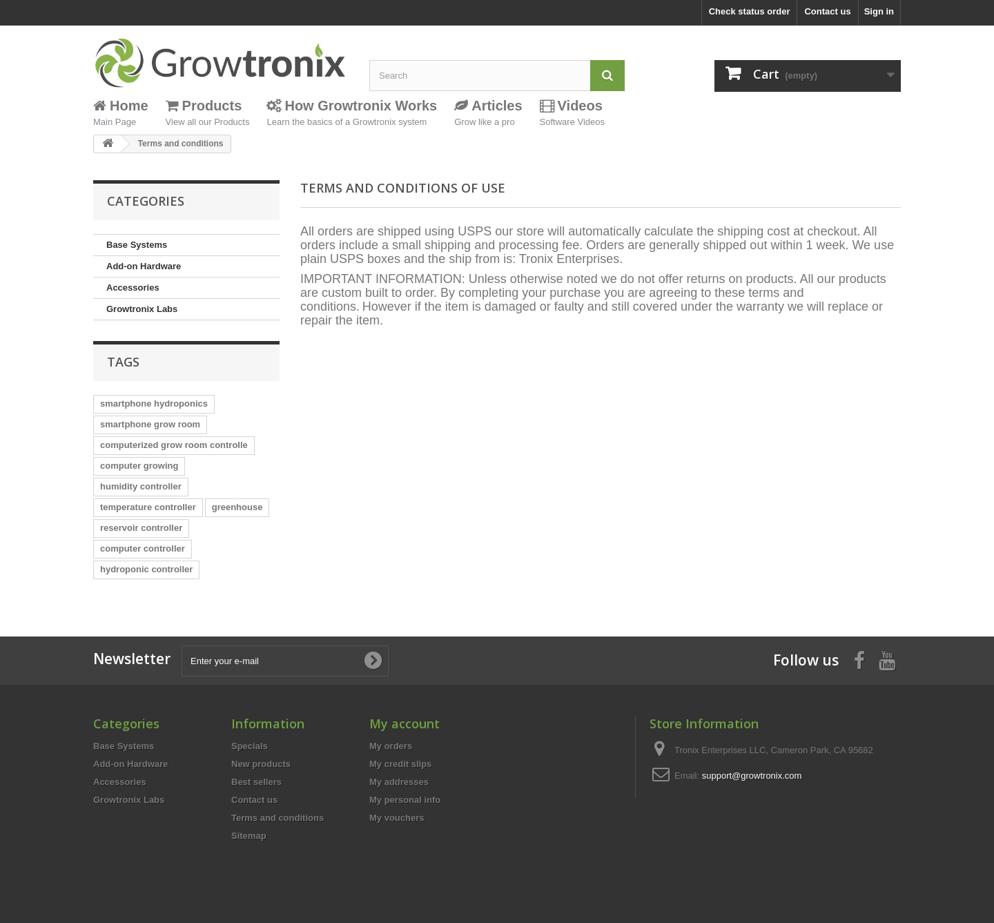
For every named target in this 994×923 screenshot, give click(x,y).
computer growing (139, 465)
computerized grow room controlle (174, 445)
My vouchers (396, 818)
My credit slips (400, 764)
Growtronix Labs (141, 309)
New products (261, 764)
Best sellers (256, 782)
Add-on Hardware (143, 266)
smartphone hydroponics (154, 403)
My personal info (404, 800)
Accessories (132, 287)
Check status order (749, 11)
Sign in (879, 11)
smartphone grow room (150, 424)
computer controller (142, 548)
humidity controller (141, 486)
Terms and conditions (277, 818)
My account (404, 723)
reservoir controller (141, 528)
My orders (390, 746)
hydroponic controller (146, 569)
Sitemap (248, 835)
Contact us (827, 11)
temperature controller (148, 507)
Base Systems (136, 245)
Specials (249, 746)
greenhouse (237, 507)
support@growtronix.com (752, 775)
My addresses (399, 782)
